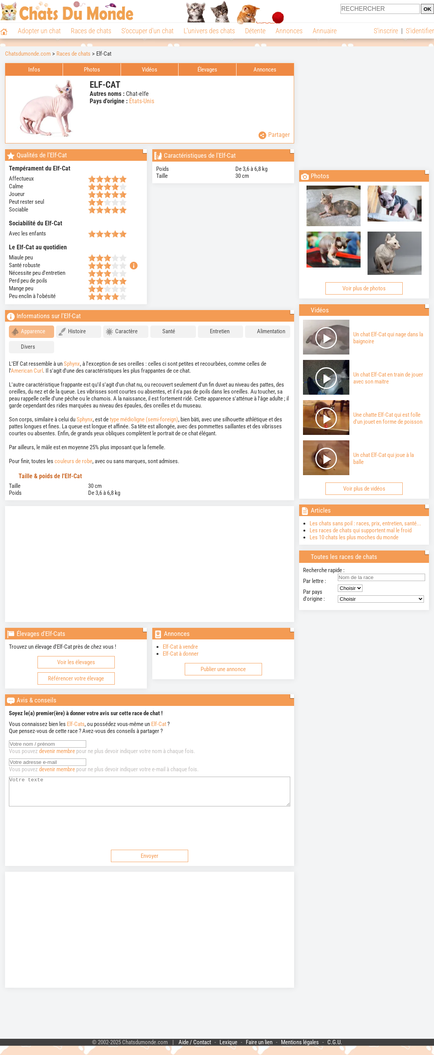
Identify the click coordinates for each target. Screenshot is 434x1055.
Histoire (72, 332)
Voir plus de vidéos (364, 488)
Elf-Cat (158, 724)
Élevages (207, 69)
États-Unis (141, 101)
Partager (274, 135)
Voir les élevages (76, 662)
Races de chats (91, 31)
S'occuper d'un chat (147, 31)
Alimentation (266, 332)
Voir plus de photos (364, 288)
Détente (255, 31)
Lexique (228, 1048)
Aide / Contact (195, 1048)
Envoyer (149, 861)
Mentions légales (300, 1048)
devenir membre (57, 751)
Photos (92, 69)
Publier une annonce (223, 669)
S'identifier (420, 31)
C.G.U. (334, 1048)
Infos (34, 69)
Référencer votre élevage (76, 678)
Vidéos (149, 69)
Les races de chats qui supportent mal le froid (361, 530)
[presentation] (67, 833)
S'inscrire (386, 31)
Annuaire (325, 31)
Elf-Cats (76, 724)
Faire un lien (259, 1048)
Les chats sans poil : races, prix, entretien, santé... (365, 523)
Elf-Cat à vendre (180, 646)
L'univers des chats (209, 31)
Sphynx (72, 363)
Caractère (122, 332)
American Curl (27, 370)
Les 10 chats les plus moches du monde (354, 537)
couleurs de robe (73, 461)
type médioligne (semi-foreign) (144, 419)
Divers (23, 347)
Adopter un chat (39, 31)
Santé (164, 332)
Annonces (289, 31)
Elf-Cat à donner (181, 653)
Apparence (28, 332)
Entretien (215, 332)
